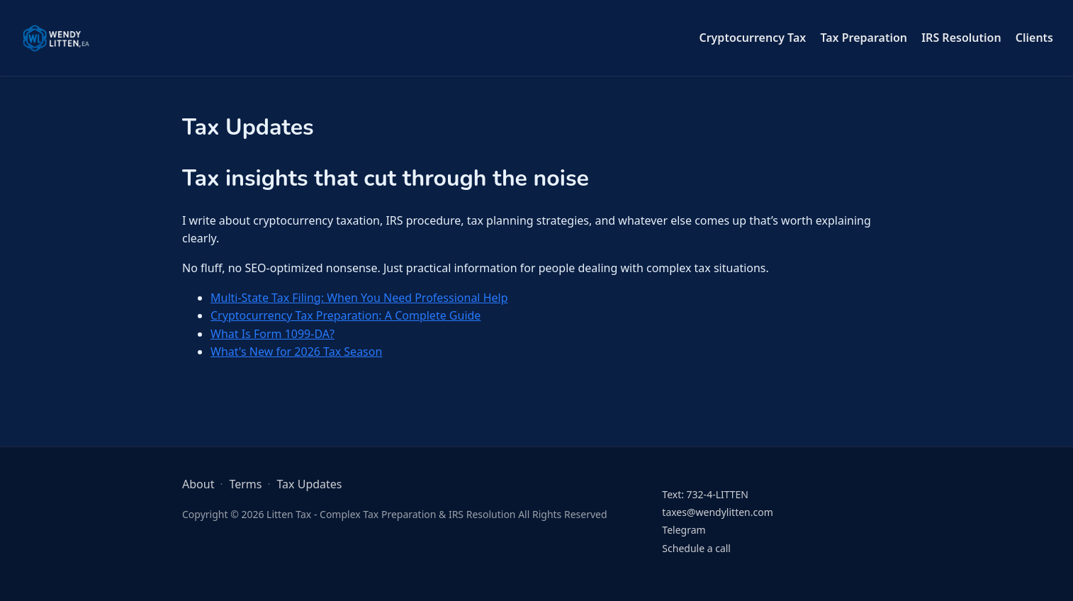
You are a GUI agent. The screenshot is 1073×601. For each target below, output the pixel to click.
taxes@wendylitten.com (717, 512)
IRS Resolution (961, 37)
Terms (245, 484)
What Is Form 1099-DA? (272, 334)
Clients (1034, 37)
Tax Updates (309, 484)
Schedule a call (696, 548)
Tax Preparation (863, 37)
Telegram (683, 530)
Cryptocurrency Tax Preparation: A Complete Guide (345, 315)
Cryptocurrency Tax (752, 37)
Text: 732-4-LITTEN (705, 494)
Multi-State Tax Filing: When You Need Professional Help (359, 297)
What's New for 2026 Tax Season (296, 351)
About (198, 484)
